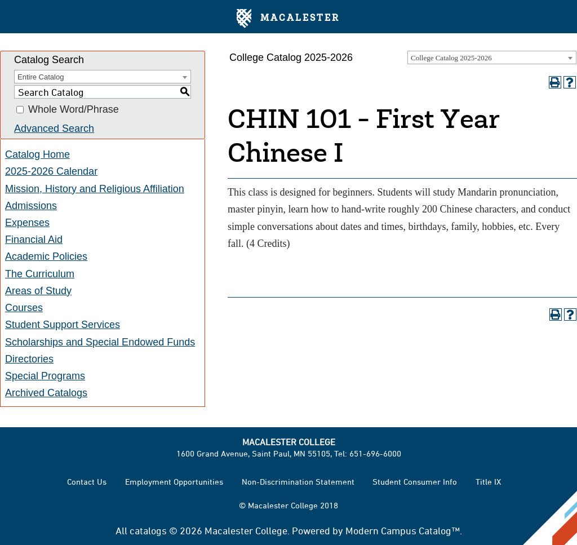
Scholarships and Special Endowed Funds (100, 342)
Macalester (288, 18)
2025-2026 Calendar (51, 171)
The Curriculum (39, 274)
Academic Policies (46, 256)
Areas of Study (38, 290)
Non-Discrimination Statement (298, 481)
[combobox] (491, 57)
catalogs (148, 530)
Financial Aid (34, 239)
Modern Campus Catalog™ (402, 530)
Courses (24, 307)
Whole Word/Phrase (73, 110)
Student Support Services (62, 324)
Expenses (27, 222)
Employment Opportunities (174, 481)
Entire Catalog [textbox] (40, 77)
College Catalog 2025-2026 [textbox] (451, 58)
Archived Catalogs (46, 392)
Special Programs (45, 376)
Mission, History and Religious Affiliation (94, 188)
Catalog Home (37, 154)
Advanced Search (54, 128)
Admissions (31, 205)
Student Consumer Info (414, 481)
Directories (29, 359)
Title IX (488, 481)
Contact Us (86, 481)
